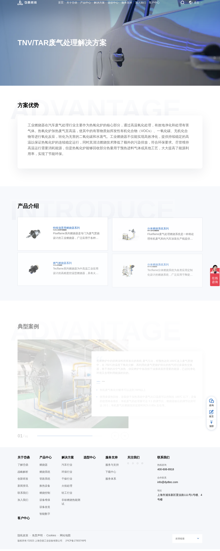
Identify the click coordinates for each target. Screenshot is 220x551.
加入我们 (23, 501)
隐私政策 (23, 537)
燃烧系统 (44, 473)
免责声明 (37, 537)
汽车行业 (67, 466)
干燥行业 (67, 480)
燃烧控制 (44, 494)
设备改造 (44, 508)
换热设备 (44, 487)
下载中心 (110, 473)
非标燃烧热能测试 (71, 503)
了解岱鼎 (23, 466)
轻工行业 (67, 494)
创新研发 (23, 480)
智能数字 (44, 515)
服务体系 (110, 480)
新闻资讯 (23, 487)
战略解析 (23, 473)
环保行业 (67, 473)
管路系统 (44, 480)
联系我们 (23, 494)
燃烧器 (43, 466)
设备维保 (44, 501)
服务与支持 (112, 466)
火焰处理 (67, 487)
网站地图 (65, 537)
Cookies (51, 537)
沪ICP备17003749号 (75, 542)
